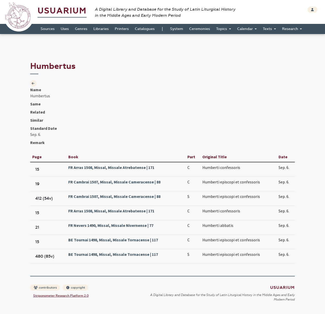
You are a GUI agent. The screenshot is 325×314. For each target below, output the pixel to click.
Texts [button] (268, 29)
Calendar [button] (245, 29)
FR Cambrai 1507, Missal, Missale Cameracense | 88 (114, 181)
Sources (48, 29)
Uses (65, 29)
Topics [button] (222, 29)
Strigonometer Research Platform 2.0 (61, 295)
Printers (122, 29)
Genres (81, 29)
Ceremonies (199, 29)
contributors (45, 287)
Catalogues (145, 29)
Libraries (101, 29)
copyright (75, 287)
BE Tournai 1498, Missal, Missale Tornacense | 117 (113, 239)
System (176, 29)
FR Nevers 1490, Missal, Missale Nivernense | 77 (110, 225)
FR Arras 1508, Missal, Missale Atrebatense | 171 (111, 167)
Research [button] (290, 29)
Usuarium (62, 11)
